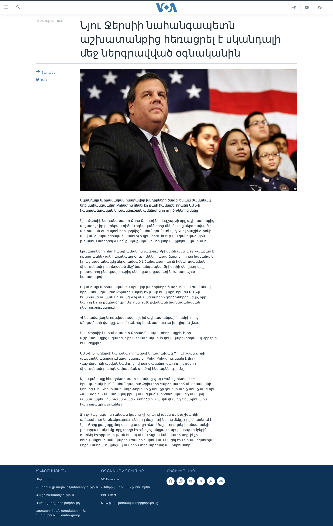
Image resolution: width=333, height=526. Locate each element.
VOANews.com (111, 479)
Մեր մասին (44, 479)
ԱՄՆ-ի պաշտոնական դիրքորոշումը (129, 503)
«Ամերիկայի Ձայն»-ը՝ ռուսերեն (125, 487)
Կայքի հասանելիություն (55, 495)
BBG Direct (108, 495)
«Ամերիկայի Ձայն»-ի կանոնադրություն (67, 487)
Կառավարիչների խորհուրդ (58, 503)
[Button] (46, 73)
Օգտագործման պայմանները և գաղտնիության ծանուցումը (61, 513)
